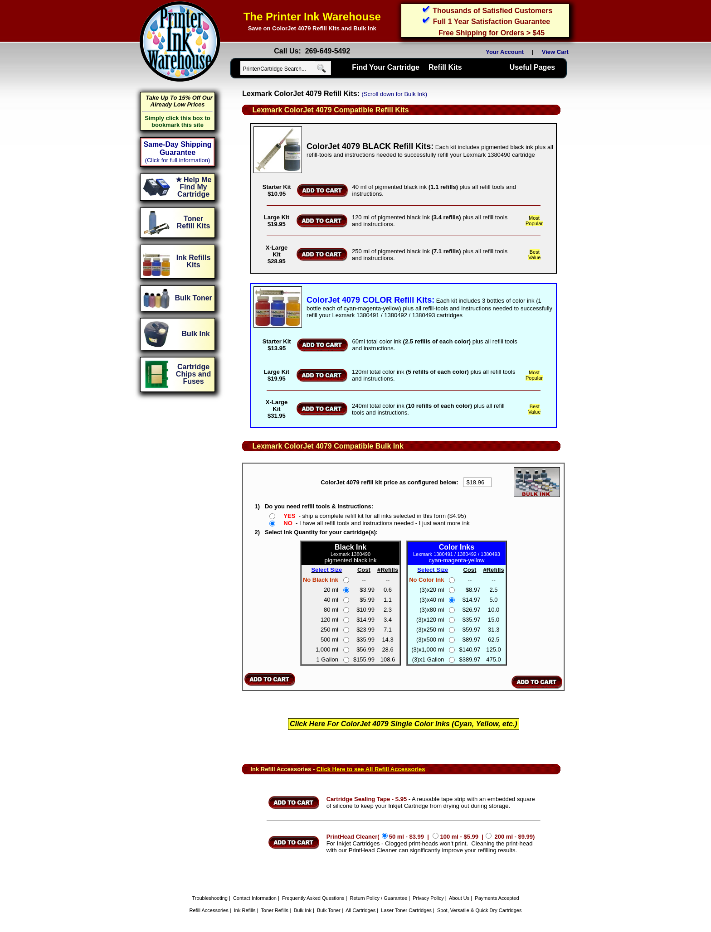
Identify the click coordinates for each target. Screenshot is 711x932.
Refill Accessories (209, 910)
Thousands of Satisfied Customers (492, 10)
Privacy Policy (428, 898)
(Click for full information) (177, 160)
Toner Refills (274, 910)
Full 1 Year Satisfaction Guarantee (491, 21)
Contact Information (255, 898)
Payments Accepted (497, 898)
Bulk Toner (329, 910)
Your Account (505, 51)
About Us (459, 898)
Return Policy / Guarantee (379, 898)
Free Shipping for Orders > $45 (491, 33)
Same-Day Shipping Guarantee (177, 148)
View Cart (557, 51)
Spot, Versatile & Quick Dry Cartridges (479, 910)
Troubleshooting (209, 898)
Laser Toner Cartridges (406, 910)
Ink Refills (245, 910)
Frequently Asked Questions (313, 898)
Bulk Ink (303, 910)
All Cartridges (360, 910)
